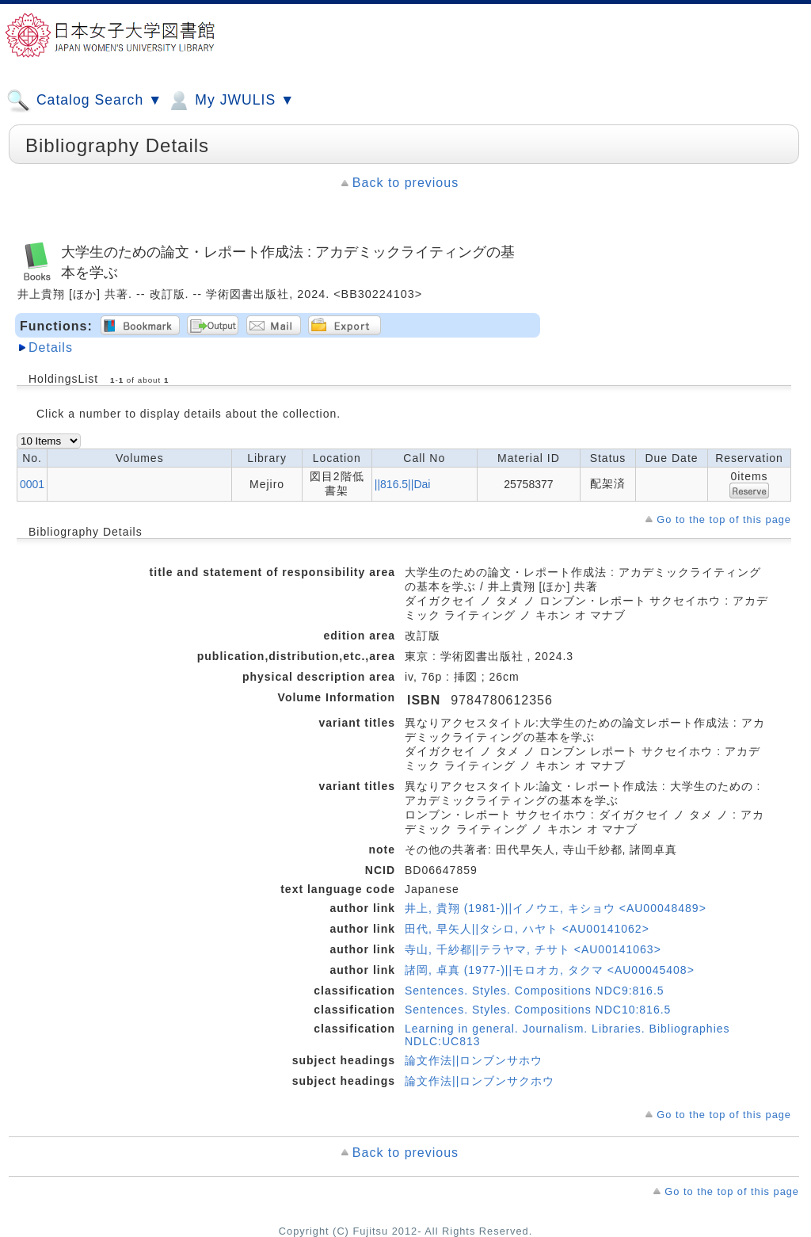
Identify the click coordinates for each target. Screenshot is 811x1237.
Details (51, 347)
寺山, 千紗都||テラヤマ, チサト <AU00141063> (533, 949)
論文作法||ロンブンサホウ (474, 1060)
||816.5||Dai (403, 484)
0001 (32, 484)
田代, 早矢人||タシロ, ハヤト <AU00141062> (527, 928)
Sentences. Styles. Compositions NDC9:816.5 (534, 990)
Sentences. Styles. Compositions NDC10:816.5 (538, 1009)
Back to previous (405, 182)
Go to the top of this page (724, 519)
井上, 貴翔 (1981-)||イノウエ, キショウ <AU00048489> (555, 908)
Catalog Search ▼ (84, 101)
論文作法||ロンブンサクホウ (479, 1081)
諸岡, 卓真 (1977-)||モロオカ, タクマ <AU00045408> (550, 970)
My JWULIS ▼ (230, 101)
